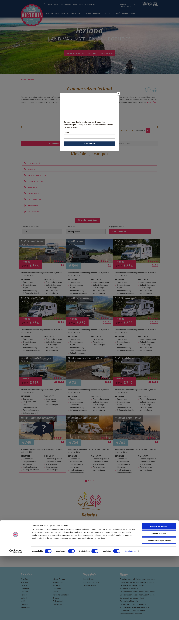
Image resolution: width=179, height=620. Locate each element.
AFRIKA (125, 13)
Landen (26, 574)
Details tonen (130, 615)
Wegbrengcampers (91, 582)
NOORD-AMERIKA (93, 13)
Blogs (124, 574)
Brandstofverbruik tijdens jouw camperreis (137, 579)
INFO (133, 13)
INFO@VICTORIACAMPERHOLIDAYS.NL (79, 4)
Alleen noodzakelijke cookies (158, 605)
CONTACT (123, 4)
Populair (89, 574)
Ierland (31, 80)
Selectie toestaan (158, 598)
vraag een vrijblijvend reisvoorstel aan (89, 53)
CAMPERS (49, 13)
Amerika (24, 579)
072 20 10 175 (52, 4)
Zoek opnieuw (118, 231)
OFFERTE (131, 7)
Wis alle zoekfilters (87, 220)
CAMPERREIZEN (61, 13)
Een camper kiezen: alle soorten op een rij (137, 582)
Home (23, 80)
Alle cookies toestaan (159, 590)
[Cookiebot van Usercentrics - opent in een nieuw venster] (15, 615)
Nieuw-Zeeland (59, 579)
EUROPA (106, 13)
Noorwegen (57, 582)
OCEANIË (116, 13)
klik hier (106, 102)
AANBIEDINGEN (76, 13)
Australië (24, 582)
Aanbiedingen (88, 579)
